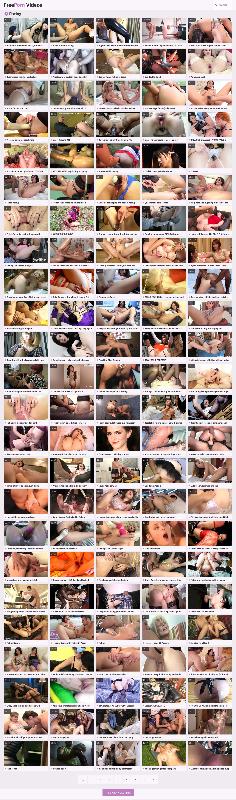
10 (155, 780)
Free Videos (26, 5)
